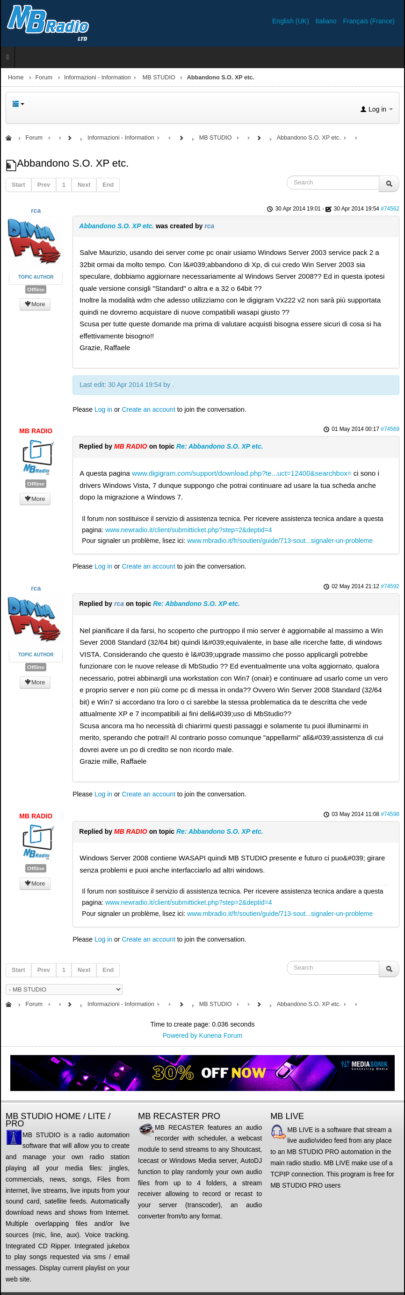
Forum (44, 77)
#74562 (390, 208)
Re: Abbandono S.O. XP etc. (219, 446)
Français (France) (369, 21)
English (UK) (291, 21)
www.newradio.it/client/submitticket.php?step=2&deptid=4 (188, 530)
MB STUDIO (159, 77)
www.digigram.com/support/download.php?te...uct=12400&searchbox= (241, 473)
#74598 (390, 814)
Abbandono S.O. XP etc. (116, 226)
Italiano (326, 21)
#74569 (390, 429)
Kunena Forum (221, 1035)
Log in (103, 409)
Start (18, 185)
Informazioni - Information (97, 77)
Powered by (180, 1035)
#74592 (390, 586)
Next (84, 185)
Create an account (148, 409)
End (108, 185)
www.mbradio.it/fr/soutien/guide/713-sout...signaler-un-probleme (280, 540)
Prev (43, 185)
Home (16, 77)
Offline (35, 289)
